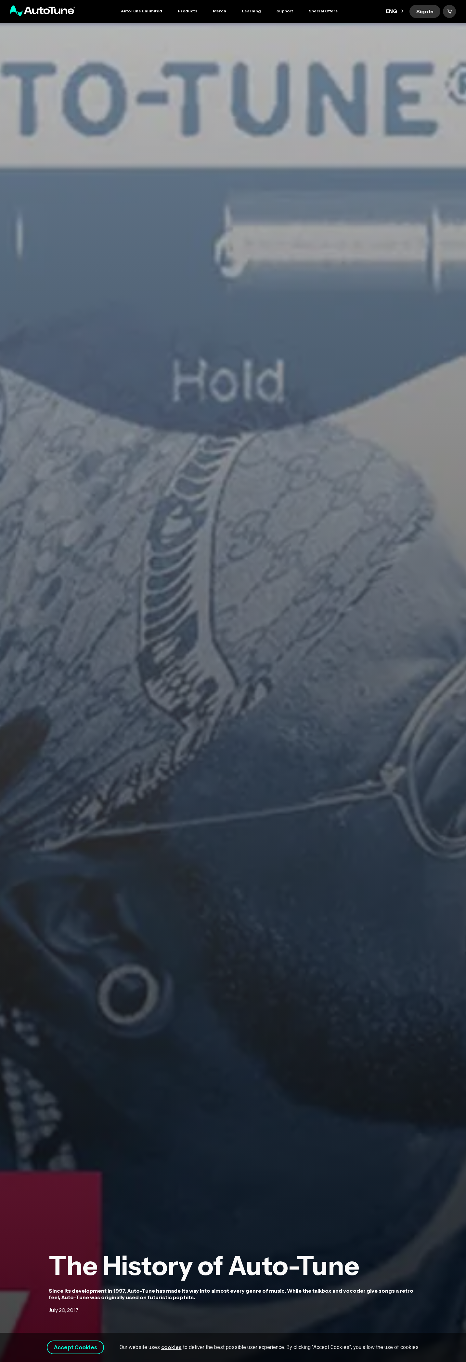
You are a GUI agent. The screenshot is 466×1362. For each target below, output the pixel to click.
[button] (187, 11)
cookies (180, 1343)
